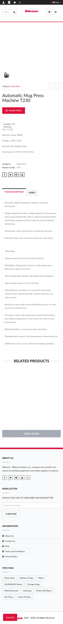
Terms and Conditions (15, 551)
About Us (9, 536)
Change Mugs (33, 584)
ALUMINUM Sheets (13, 584)
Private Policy (11, 556)
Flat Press (8, 597)
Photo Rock (9, 578)
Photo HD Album (44, 590)
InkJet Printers (24, 597)
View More (31, 433)
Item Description (14, 192)
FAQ (7, 546)
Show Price (14, 110)
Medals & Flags (26, 578)
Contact (10, 617)
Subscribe (11, 514)
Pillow (41, 578)
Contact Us (10, 541)
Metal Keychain (11, 590)
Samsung (27, 590)
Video (32, 192)
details (31, 419)
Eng (56, 2)
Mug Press (15, 86)
